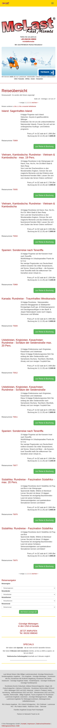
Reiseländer (6, 591)
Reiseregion (6, 583)
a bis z (15, 106)
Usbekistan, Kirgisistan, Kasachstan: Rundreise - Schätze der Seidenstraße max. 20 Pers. (27, 342)
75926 (15, 326)
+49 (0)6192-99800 (28, 39)
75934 (15, 236)
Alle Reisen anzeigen (28, 612)
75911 (15, 417)
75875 (15, 560)
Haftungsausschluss (8, 726)
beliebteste (32, 106)
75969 (15, 285)
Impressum (31, 724)
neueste (25, 106)
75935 (15, 189)
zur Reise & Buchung (44, 146)
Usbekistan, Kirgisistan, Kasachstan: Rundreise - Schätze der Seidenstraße (23, 388)
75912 (15, 373)
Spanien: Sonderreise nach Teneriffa (22, 250)
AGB (17, 726)
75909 (15, 141)
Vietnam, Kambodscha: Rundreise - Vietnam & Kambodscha (28, 205)
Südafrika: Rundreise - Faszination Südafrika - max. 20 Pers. (28, 481)
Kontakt (23, 724)
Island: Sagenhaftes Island (17, 110)
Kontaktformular (28, 41)
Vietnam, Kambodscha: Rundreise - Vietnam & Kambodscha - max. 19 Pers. (28, 156)
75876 (15, 514)
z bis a (20, 106)
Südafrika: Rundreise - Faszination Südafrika (27, 528)
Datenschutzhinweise (43, 724)
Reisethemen (6, 597)
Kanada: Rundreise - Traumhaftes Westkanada (28, 298)
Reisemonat (6, 604)
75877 (15, 465)
